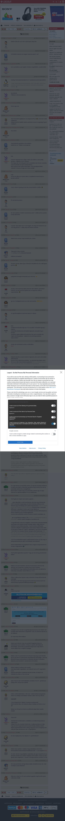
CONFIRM (20, 442)
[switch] (53, 405)
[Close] (61, 372)
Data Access (32, 448)
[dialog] (32, 410)
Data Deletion (22, 448)
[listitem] (32, 402)
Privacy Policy (42, 448)
